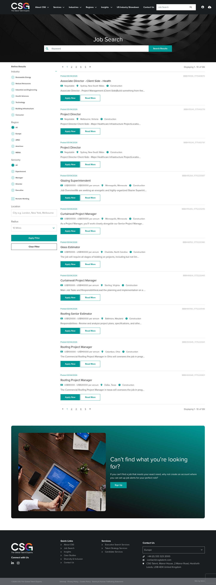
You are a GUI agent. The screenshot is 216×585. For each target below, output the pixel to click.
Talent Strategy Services (116, 548)
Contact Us (148, 7)
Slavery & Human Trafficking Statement (107, 581)
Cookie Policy (85, 581)
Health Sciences (22, 96)
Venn (203, 581)
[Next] (90, 66)
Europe (18, 133)
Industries (73, 7)
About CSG (40, 7)
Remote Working (22, 198)
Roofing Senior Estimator (76, 314)
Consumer (20, 115)
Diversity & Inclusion (73, 559)
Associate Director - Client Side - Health (85, 81)
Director (19, 184)
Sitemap (63, 581)
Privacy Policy (73, 581)
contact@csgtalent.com (159, 560)
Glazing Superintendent (75, 180)
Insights (105, 7)
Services (57, 7)
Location (15, 206)
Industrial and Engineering (26, 89)
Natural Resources (23, 83)
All (17, 127)
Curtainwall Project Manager (78, 214)
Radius (14, 221)
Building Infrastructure (25, 108)
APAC (18, 140)
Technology (20, 102)
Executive (19, 190)
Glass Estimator (70, 247)
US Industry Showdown (128, 7)
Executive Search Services (117, 544)
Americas (19, 146)
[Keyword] (171, 7)
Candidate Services (114, 551)
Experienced (21, 171)
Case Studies (70, 555)
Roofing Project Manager (76, 347)
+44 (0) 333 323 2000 (158, 556)
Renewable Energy (23, 77)
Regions (90, 7)
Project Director (70, 114)
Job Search (69, 548)
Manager (19, 177)
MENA (18, 152)
